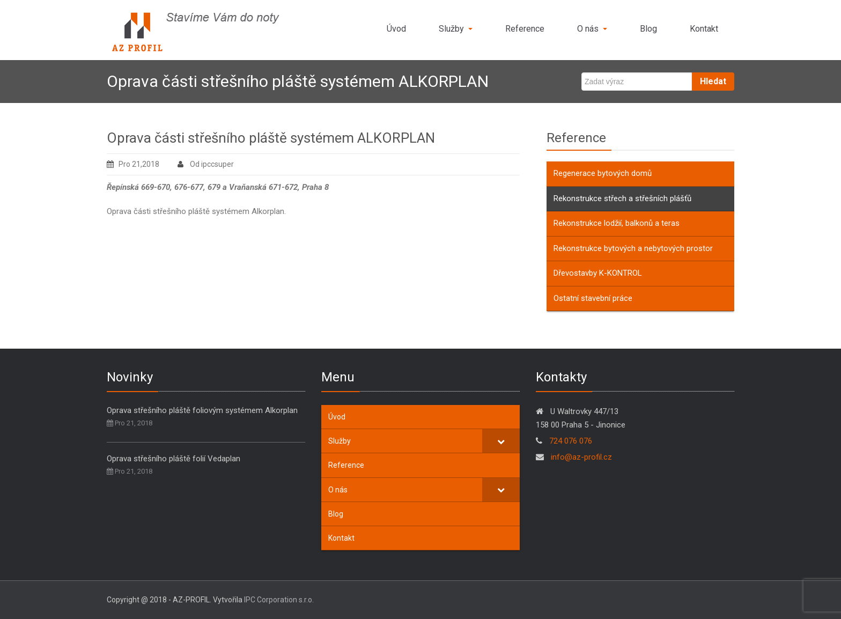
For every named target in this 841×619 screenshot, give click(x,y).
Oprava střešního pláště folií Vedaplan (173, 458)
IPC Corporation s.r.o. (279, 599)
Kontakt (704, 29)
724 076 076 (570, 441)
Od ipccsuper (206, 164)
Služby (456, 29)
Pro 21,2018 (133, 164)
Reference (524, 29)
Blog (648, 29)
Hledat (713, 81)
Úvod (396, 29)
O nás (592, 29)
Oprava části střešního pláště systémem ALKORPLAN (271, 138)
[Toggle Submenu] (501, 441)
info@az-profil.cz (580, 457)
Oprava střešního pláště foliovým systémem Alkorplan (202, 410)
